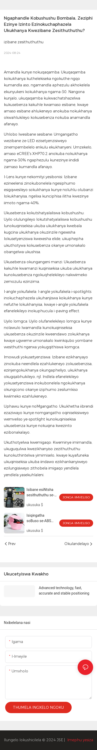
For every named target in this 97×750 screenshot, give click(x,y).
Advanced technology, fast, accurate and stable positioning (64, 590)
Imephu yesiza (80, 740)
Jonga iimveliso (76, 497)
